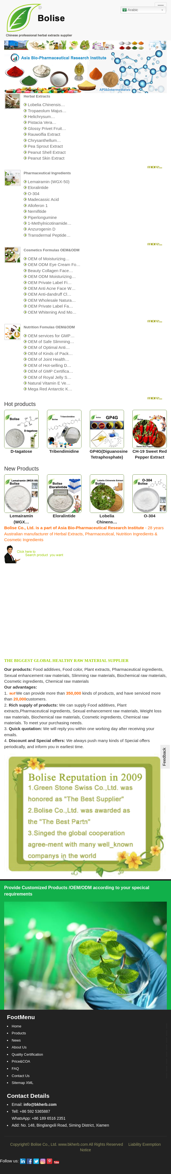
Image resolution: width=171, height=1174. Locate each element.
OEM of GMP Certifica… (50, 371)
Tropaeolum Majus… (47, 110)
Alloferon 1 (38, 205)
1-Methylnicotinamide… (49, 223)
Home (16, 1026)
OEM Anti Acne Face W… (52, 288)
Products (19, 1033)
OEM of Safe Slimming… (51, 341)
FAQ (15, 1068)
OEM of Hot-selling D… (49, 365)
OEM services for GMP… (51, 335)
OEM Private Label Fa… (50, 306)
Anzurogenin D (41, 229)
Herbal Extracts (37, 96)
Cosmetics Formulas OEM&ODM (52, 250)
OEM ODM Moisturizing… (52, 276)
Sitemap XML (22, 1083)
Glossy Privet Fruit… (47, 128)
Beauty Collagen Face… (50, 270)
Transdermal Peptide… (49, 235)
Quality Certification (27, 1054)
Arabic (130, 10)
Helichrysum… (41, 116)
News (16, 1040)
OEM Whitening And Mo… (52, 312)
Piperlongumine (42, 217)
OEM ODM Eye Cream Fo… (54, 264)
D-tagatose (21, 451)
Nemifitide (37, 211)
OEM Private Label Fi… (50, 282)
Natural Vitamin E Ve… (49, 383)
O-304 (33, 193)
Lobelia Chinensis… (46, 104)
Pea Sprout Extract (45, 146)
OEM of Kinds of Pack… (50, 353)
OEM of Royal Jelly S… (49, 377)
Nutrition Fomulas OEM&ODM (49, 327)
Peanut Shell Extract (47, 152)
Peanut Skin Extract (46, 158)
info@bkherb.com (40, 1104)
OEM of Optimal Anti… (49, 347)
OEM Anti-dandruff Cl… (49, 294)
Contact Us (20, 1076)
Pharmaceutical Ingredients (47, 173)
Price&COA (21, 1061)
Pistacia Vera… (42, 122)
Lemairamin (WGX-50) (49, 181)
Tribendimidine (64, 451)
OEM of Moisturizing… (49, 258)
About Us (19, 1047)
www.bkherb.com (73, 1144)
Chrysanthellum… (44, 140)
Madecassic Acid (43, 199)
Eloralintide (38, 187)
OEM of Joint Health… (48, 359)
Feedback (164, 757)
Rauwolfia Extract (44, 134)
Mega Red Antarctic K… (50, 389)
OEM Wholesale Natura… (52, 300)
